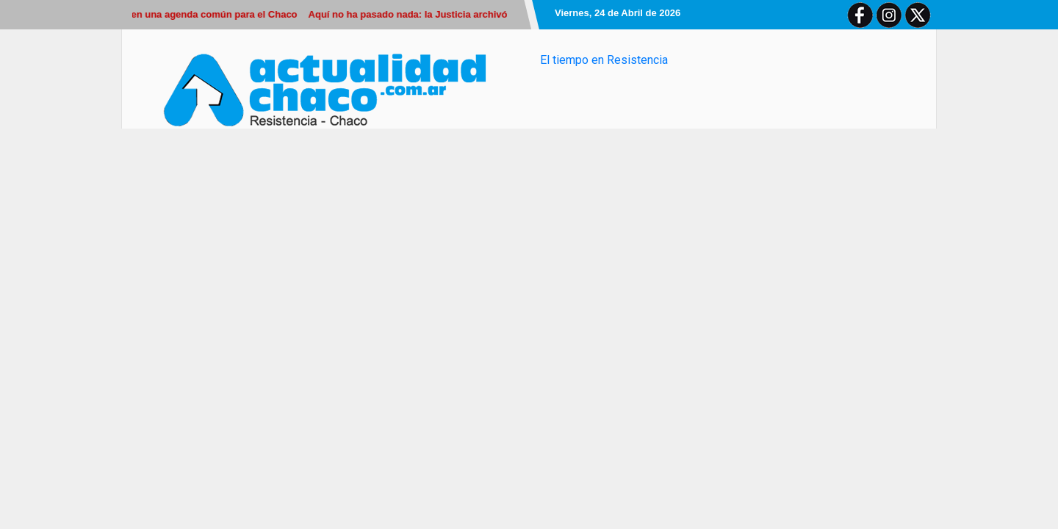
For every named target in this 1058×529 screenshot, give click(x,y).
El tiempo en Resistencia (604, 60)
